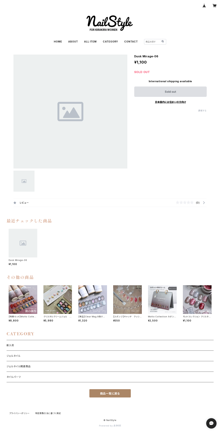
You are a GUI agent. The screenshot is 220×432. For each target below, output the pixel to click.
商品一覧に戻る (110, 393)
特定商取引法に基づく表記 (48, 413)
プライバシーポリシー (19, 413)
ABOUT (73, 41)
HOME (58, 41)
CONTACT (131, 41)
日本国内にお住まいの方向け (170, 101)
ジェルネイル (14, 355)
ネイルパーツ (14, 376)
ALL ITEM (90, 41)
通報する (202, 110)
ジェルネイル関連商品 (19, 366)
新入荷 (10, 345)
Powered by (110, 425)
